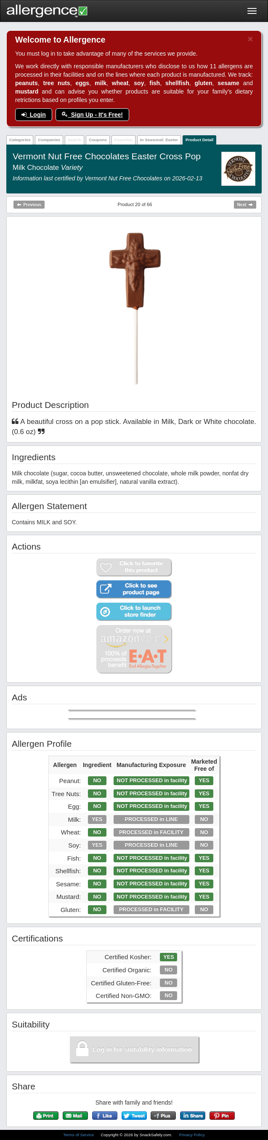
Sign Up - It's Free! (92, 114)
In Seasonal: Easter (159, 139)
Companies (49, 139)
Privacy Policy (192, 1134)
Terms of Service (79, 1134)
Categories (20, 139)
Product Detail (199, 139)
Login (33, 114)
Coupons (97, 139)
